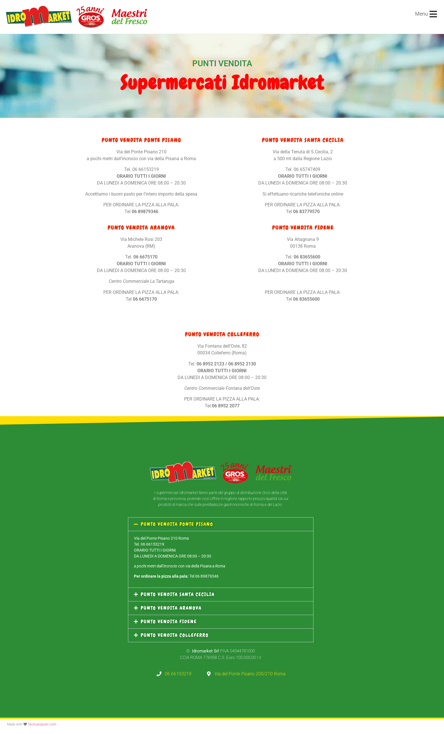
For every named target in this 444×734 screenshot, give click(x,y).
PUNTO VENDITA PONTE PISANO (177, 524)
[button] (220, 524)
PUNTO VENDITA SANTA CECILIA (178, 594)
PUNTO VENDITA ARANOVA (171, 608)
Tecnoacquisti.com (42, 724)
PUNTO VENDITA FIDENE (169, 621)
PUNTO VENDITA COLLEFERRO (175, 635)
